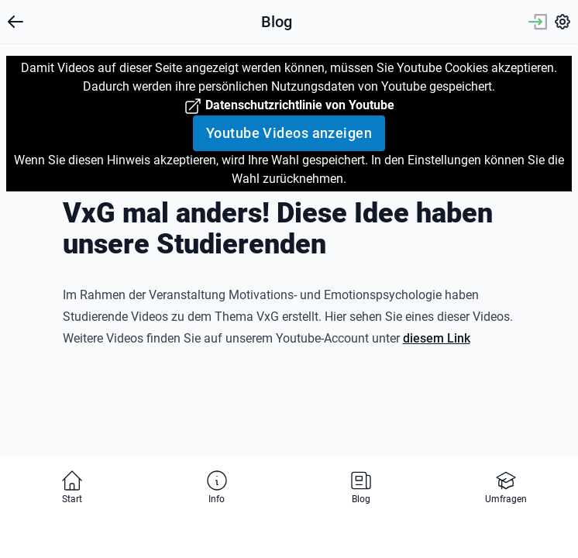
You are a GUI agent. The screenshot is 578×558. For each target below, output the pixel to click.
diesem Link (436, 338)
